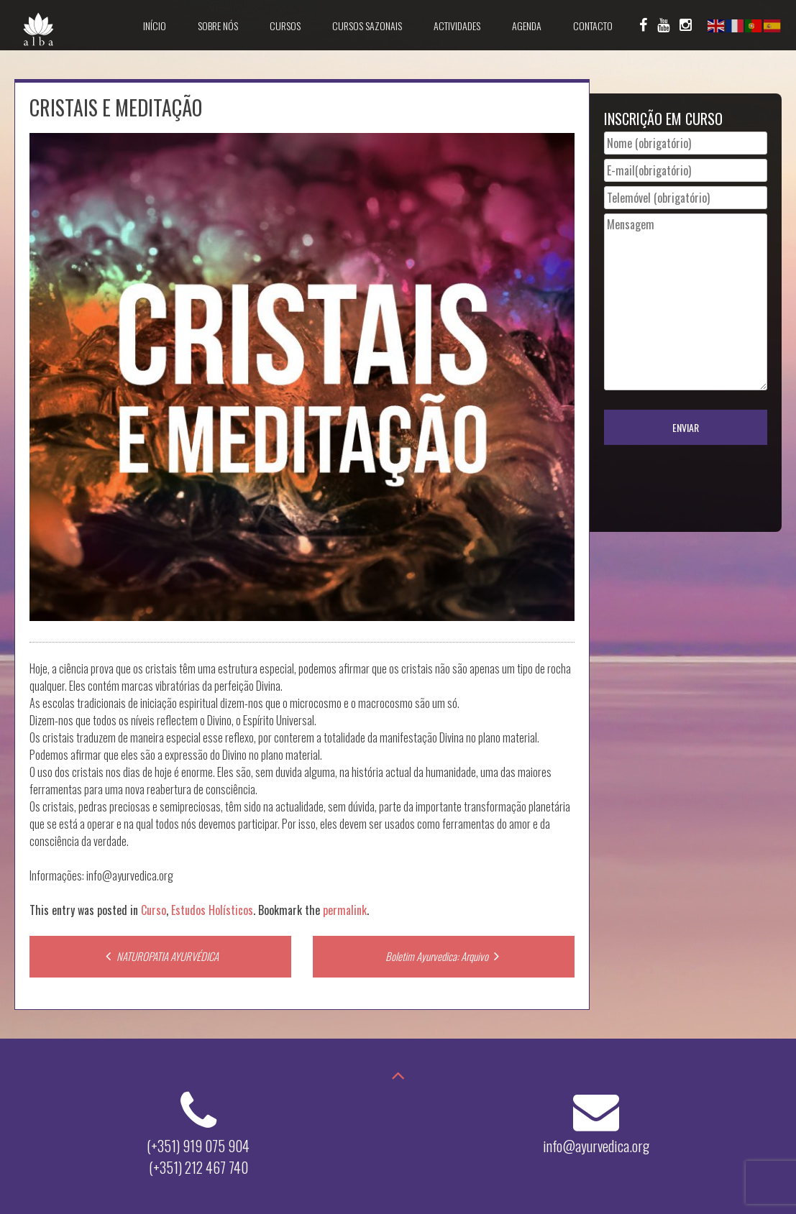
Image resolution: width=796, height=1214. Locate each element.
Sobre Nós (218, 25)
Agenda (526, 25)
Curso (153, 910)
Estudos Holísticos (212, 910)
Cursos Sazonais (367, 25)
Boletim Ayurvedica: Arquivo (444, 956)
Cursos (285, 25)
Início (154, 25)
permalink (345, 910)
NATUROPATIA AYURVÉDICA (160, 956)
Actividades (457, 25)
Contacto (593, 25)
